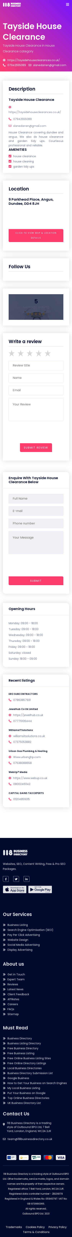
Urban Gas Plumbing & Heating (28, 751)
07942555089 (14, 65)
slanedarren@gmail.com (47, 65)
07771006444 (22, 721)
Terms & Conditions (36, 1232)
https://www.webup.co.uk (30, 778)
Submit (36, 581)
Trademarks (14, 1227)
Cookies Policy (35, 1227)
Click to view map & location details (36, 235)
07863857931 (22, 700)
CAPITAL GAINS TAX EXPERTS (26, 793)
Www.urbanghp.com (27, 757)
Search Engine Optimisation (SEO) (30, 1007)
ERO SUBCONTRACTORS (23, 694)
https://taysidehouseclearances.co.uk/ (31, 60)
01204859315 (21, 799)
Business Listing (17, 1002)
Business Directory (19, 1097)
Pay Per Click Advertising (23, 1011)
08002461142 (21, 784)
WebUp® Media (18, 772)
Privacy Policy (58, 1227)
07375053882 (22, 742)
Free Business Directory (22, 1107)
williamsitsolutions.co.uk (29, 736)
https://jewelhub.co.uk (28, 715)
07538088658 (22, 763)
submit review (36, 448)
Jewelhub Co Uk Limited (23, 709)
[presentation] (38, 243)
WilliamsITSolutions (21, 730)
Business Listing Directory (24, 1102)
